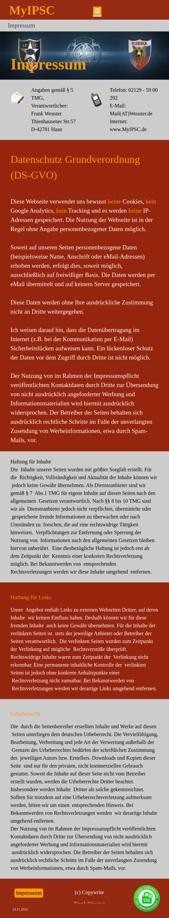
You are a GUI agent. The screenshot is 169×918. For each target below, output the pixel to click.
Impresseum (29, 893)
